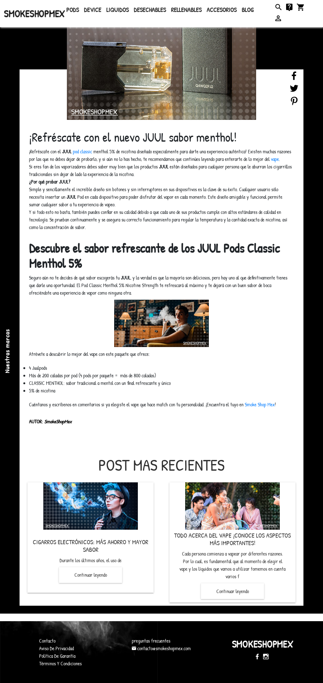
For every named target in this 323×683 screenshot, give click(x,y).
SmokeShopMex (34, 13)
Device (92, 9)
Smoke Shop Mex (260, 404)
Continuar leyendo (90, 574)
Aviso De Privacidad (56, 648)
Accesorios (222, 9)
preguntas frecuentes (151, 640)
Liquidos (117, 9)
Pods (72, 9)
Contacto (47, 640)
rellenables (186, 9)
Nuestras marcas (7, 351)
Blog (248, 9)
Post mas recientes (161, 465)
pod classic (82, 151)
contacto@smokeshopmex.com (161, 648)
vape (275, 159)
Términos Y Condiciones (60, 663)
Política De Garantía (57, 655)
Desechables (150, 9)
